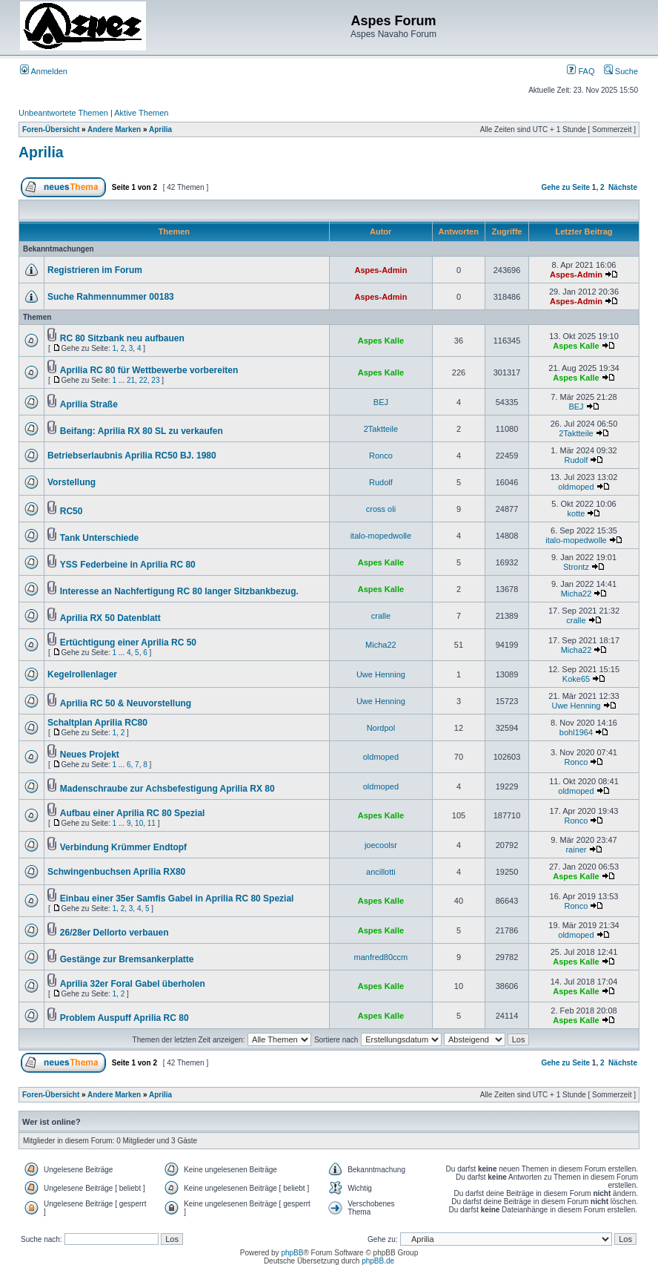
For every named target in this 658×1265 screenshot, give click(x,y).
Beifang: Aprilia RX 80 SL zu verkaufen (141, 431)
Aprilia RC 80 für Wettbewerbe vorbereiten (149, 370)
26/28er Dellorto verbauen (114, 932)
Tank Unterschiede (99, 538)
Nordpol (381, 727)
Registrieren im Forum (94, 270)
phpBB (292, 1253)
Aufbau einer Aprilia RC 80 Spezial (132, 813)
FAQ (580, 71)
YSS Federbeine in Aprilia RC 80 (128, 564)
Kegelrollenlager (82, 674)
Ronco (381, 455)
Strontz (576, 566)
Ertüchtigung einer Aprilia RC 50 (128, 642)
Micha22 (576, 593)
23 (155, 380)
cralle (381, 615)
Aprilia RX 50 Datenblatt (110, 618)
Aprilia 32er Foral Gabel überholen (132, 984)
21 (131, 380)
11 (151, 823)
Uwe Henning (380, 674)
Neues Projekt (89, 754)
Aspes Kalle (381, 340)
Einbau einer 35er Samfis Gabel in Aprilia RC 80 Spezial (177, 898)
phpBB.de (378, 1261)
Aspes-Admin (380, 270)
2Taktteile (381, 428)
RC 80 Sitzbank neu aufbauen (122, 338)
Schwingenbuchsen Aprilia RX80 (116, 872)
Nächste (622, 187)
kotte (576, 513)
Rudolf (576, 460)
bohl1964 (576, 732)
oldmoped (576, 486)
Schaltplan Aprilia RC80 (97, 722)
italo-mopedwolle (381, 535)
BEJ (380, 402)
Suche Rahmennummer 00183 (110, 297)
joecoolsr (381, 845)
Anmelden (43, 71)
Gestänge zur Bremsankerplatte (127, 959)
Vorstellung (71, 482)
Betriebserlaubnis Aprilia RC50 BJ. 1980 (131, 455)
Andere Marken (114, 129)
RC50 (71, 511)
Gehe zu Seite (565, 187)
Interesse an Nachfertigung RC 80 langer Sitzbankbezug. (179, 591)
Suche (621, 71)
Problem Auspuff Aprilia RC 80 (124, 1018)
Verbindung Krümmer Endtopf (123, 847)
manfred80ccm (381, 957)
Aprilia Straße (89, 404)
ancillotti (381, 871)
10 (139, 823)
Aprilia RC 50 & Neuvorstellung (125, 703)
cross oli (381, 509)
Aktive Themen (141, 112)
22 (143, 380)
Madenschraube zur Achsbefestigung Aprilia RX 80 (167, 788)
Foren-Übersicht (50, 129)
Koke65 (576, 678)
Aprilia (160, 129)
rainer (575, 849)
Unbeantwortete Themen (63, 112)
